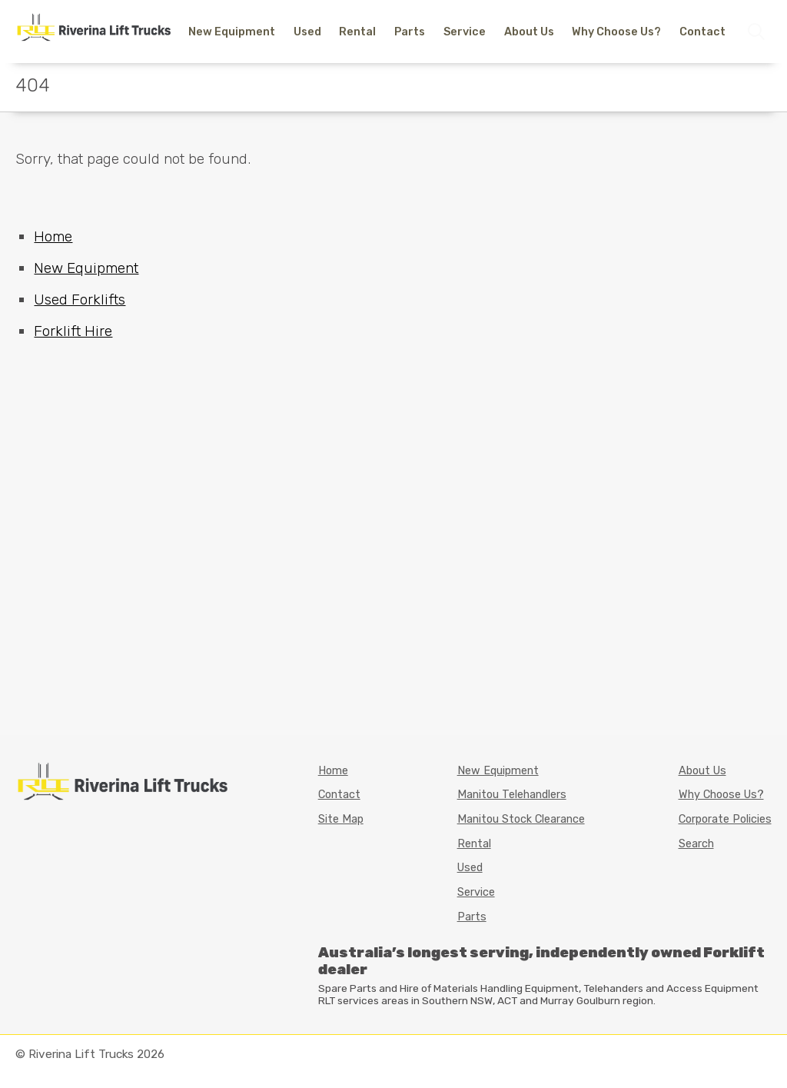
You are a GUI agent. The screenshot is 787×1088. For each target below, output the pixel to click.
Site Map (341, 819)
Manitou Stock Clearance (521, 819)
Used (307, 31)
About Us (529, 31)
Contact (702, 31)
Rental (357, 31)
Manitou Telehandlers (511, 794)
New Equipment (231, 31)
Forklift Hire (73, 331)
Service (464, 31)
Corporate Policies (725, 819)
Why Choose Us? (616, 31)
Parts (409, 31)
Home (53, 236)
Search (696, 843)
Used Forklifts (79, 299)
